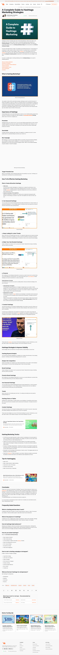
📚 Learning (7, 585)
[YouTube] (9, 648)
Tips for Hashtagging (5, 68)
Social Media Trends (14, 585)
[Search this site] (42, 4)
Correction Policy (35, 652)
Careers (34, 4)
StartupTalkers (17, 4)
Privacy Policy (35, 644)
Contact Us (21, 645)
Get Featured (54, 4)
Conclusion (4, 69)
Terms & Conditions (36, 645)
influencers (9, 453)
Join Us (25, 15)
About (21, 644)
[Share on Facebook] (12, 590)
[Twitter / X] (2, 648)
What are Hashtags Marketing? (7, 61)
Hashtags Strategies (5, 65)
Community (21, 650)
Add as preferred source (33, 15)
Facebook (22, 51)
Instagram (8, 189)
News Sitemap (48, 647)
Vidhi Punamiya (10, 15)
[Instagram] (7, 648)
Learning (27, 4)
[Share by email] (28, 590)
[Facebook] (4, 648)
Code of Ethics (48, 644)
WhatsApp (3, 52)
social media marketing (28, 115)
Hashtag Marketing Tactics (6, 67)
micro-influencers (31, 276)
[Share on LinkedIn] (16, 590)
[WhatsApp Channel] (12, 648)
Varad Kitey (15, 15)
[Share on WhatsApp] (4, 590)
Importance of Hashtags (6, 63)
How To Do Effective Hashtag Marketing (9, 64)
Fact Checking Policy (49, 645)
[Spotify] (10, 648)
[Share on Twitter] (8, 590)
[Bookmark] (36, 590)
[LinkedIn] (6, 648)
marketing (19, 540)
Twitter (14, 293)
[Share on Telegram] (20, 590)
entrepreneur (4, 490)
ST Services (48, 4)
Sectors (38, 4)
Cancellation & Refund (36, 650)
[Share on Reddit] (24, 590)
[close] (58, 1)
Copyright (34, 647)
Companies (11, 4)
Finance (22, 4)
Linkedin (33, 585)
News (7, 4)
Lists (31, 4)
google (19, 313)
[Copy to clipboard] (32, 590)
